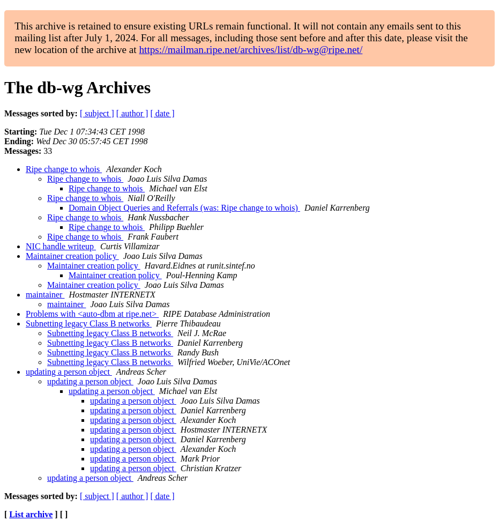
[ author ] (132, 113)
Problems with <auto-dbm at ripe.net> (92, 313)
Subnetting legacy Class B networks (89, 323)
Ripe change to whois (64, 169)
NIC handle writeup (61, 246)
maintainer (45, 294)
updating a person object (69, 371)
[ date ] (162, 113)
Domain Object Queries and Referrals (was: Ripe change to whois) (184, 207)
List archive (31, 514)
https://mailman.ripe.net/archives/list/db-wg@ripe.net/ (250, 49)
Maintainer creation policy (72, 256)
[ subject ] (97, 113)
